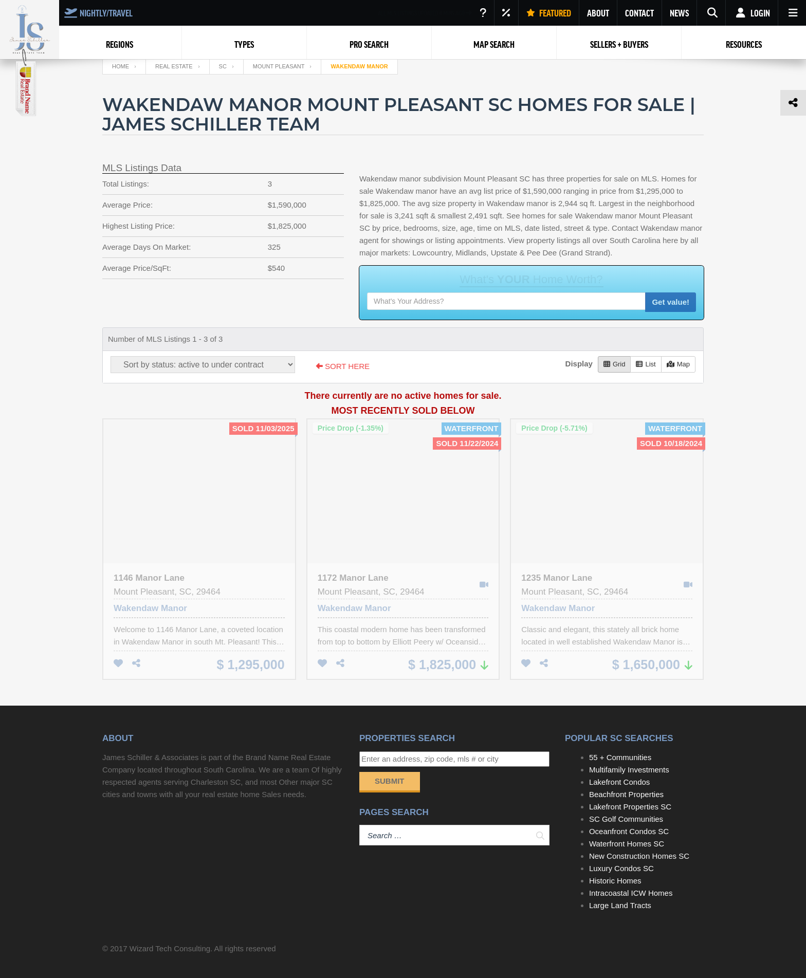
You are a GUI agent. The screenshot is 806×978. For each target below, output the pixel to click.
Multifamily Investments (629, 769)
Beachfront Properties (626, 794)
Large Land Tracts (620, 905)
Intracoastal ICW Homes (631, 893)
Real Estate (174, 66)
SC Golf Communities (626, 819)
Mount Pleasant (279, 66)
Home (120, 66)
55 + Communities (620, 757)
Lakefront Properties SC (630, 806)
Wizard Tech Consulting (170, 948)
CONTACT (639, 13)
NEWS (679, 13)
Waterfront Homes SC (626, 843)
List (645, 364)
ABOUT (598, 13)
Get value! (670, 302)
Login (752, 13)
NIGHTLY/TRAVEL (98, 13)
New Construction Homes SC (639, 856)
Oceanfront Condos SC (629, 831)
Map (678, 364)
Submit (390, 781)
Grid (614, 364)
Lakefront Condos (619, 782)
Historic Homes (615, 880)
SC (223, 66)
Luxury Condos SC (621, 868)
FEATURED (548, 13)
